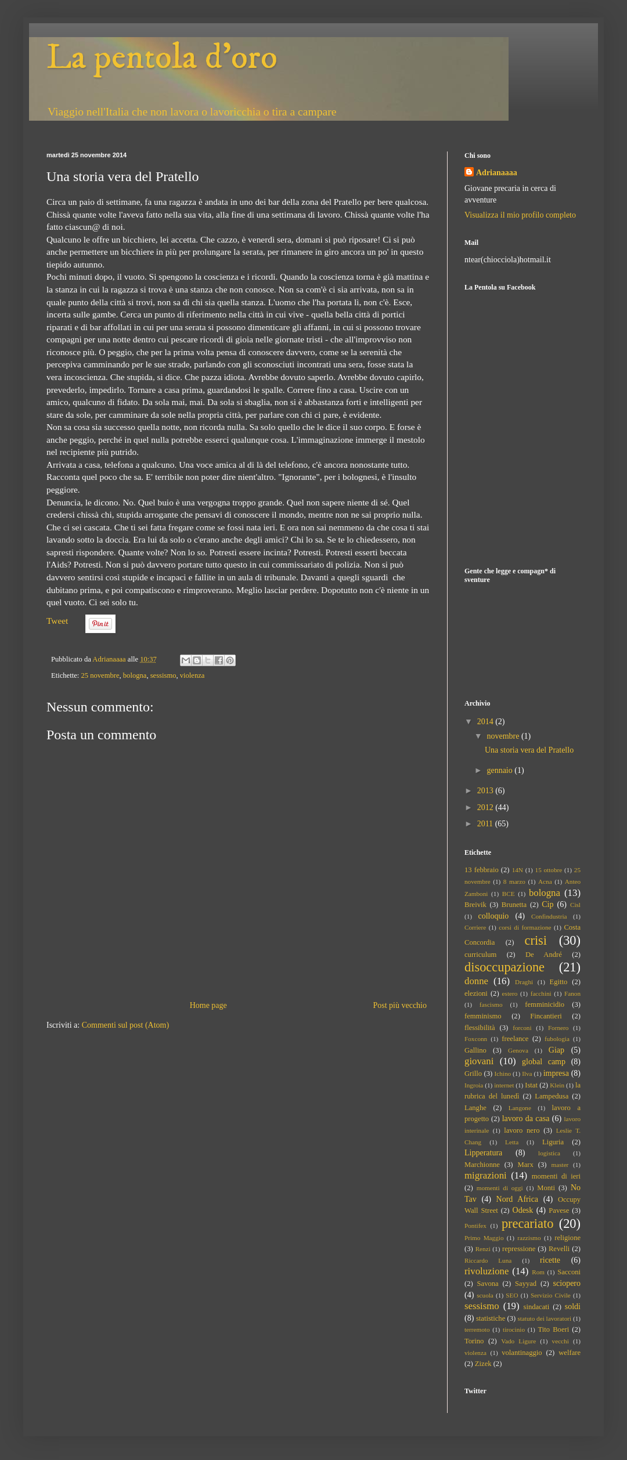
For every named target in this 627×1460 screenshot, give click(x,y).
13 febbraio (481, 870)
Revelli (559, 1249)
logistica (549, 1153)
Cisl (575, 904)
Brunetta (514, 905)
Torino (474, 1341)
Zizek (483, 1364)
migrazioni (485, 1175)
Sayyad (525, 1284)
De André (543, 955)
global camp (543, 1061)
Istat (531, 1085)
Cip (547, 904)
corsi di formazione (525, 927)
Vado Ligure (518, 1341)
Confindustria (549, 916)
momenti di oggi (500, 1187)
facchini (541, 993)
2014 (486, 721)
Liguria (553, 1142)
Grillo (473, 1073)
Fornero (558, 1027)
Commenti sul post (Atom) (126, 1025)
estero (510, 993)
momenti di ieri (556, 1176)
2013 (486, 790)
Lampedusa (551, 1096)
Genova (518, 1050)
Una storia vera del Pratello (529, 750)
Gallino (475, 1050)
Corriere (475, 927)
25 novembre (100, 675)
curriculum (480, 955)
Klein (557, 1085)
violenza (192, 675)
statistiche (490, 1318)
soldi (573, 1306)
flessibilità (479, 1028)
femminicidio (544, 1004)
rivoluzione (486, 1271)
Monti (546, 1188)
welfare (569, 1353)
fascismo (491, 1004)
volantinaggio (522, 1353)
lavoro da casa (526, 1118)
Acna (545, 881)
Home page (208, 1005)
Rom (538, 1272)
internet (504, 1085)
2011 (486, 823)
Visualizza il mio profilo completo (520, 215)
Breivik (475, 905)
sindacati (537, 1307)
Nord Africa (517, 1199)
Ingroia (473, 1085)
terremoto (477, 1329)
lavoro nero (521, 1130)
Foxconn (475, 1038)
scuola (485, 1295)
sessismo (163, 675)
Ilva (527, 1073)
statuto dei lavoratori (544, 1318)
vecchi (560, 1341)
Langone (520, 1107)
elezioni (476, 993)
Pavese (559, 1210)
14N (517, 869)
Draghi (524, 981)
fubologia (557, 1038)
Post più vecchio (400, 1005)
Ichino (503, 1073)
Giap (556, 1050)
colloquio (493, 916)
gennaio (500, 770)
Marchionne (482, 1165)
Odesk (523, 1210)
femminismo (483, 1016)
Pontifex (475, 1225)
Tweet (57, 621)
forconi (522, 1027)
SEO (512, 1295)
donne (476, 980)
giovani (478, 1061)
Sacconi (569, 1272)
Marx (526, 1165)
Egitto (559, 982)
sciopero (567, 1283)
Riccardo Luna (487, 1260)
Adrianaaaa (496, 172)
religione (567, 1238)
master (560, 1164)
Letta (511, 1142)
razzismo (528, 1237)
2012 (486, 807)
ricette (550, 1260)
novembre (504, 736)
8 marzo (514, 881)
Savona (488, 1284)
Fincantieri (546, 1016)
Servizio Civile (551, 1295)
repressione (518, 1249)
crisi (536, 940)
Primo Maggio (483, 1237)
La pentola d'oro (162, 57)
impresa (556, 1073)
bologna (135, 675)
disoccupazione (504, 967)
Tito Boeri (554, 1329)
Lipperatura (483, 1152)
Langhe (475, 1108)
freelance (515, 1039)
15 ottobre (549, 869)
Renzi (483, 1248)
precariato (528, 1223)
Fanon (572, 993)
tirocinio (514, 1329)
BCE (508, 893)
